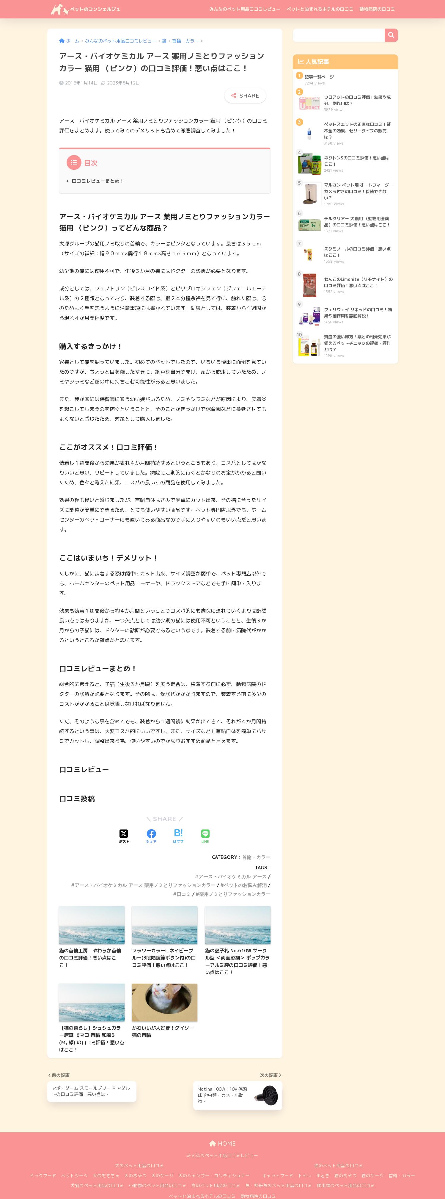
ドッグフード (43, 1161)
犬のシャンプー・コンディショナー (214, 1161)
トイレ (305, 1161)
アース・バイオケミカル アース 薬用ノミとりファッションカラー (145, 871)
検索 (391, 35)
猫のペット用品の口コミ (338, 1151)
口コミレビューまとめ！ (98, 166)
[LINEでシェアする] (205, 822)
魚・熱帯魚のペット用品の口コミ (278, 1171)
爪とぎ (323, 1161)
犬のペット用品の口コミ (139, 1151)
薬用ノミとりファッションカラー (235, 879)
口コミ (184, 879)
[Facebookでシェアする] (151, 822)
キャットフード (277, 1161)
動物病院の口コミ (377, 9)
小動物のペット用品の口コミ (158, 1171)
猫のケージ (372, 1161)
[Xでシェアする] (124, 822)
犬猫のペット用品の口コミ (97, 1171)
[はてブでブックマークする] (178, 822)
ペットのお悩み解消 (245, 871)
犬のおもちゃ (106, 1161)
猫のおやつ (345, 1161)
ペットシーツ (74, 1161)
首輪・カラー (256, 843)
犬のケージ (162, 1161)
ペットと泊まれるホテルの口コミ (320, 9)
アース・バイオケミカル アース (233, 862)
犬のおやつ (135, 1161)
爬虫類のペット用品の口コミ (346, 1171)
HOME (222, 1129)
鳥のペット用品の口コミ (215, 1171)
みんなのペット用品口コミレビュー (245, 9)
